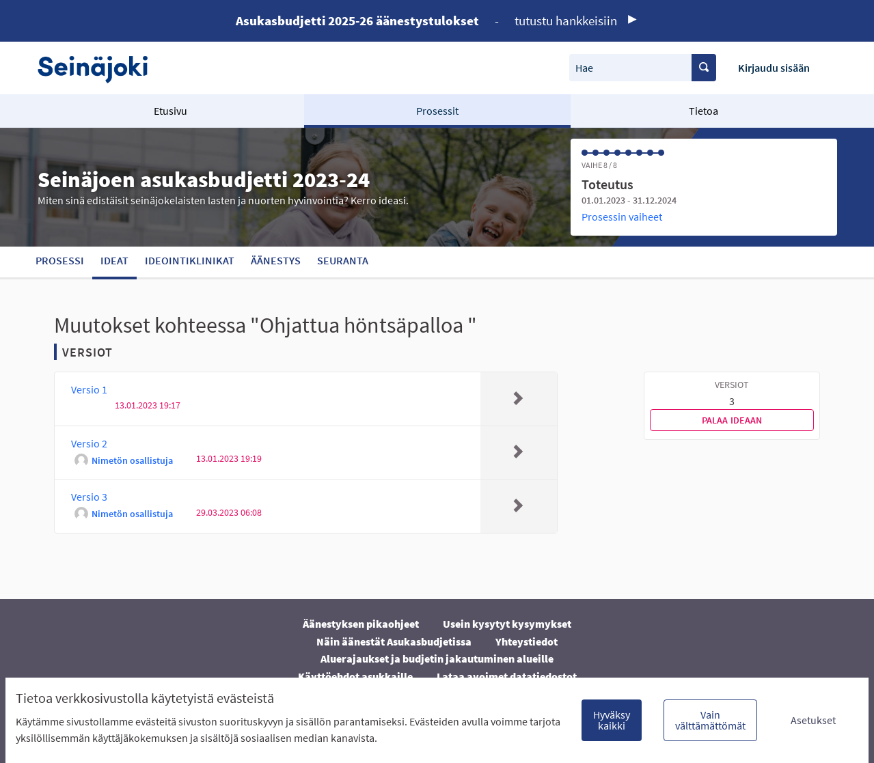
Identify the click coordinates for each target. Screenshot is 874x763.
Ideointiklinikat (189, 260)
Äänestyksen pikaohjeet (361, 623)
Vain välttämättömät (710, 720)
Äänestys (276, 260)
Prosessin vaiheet (622, 216)
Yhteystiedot (526, 641)
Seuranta (342, 260)
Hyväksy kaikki (611, 720)
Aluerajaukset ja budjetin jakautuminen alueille (437, 658)
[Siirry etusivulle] (99, 68)
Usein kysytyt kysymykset (507, 623)
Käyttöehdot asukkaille (355, 676)
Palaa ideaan (732, 420)
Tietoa (703, 110)
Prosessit (437, 110)
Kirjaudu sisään (774, 67)
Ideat (114, 260)
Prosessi (60, 260)
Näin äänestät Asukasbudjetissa (394, 641)
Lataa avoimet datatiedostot (507, 676)
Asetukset (813, 720)
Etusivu (170, 110)
